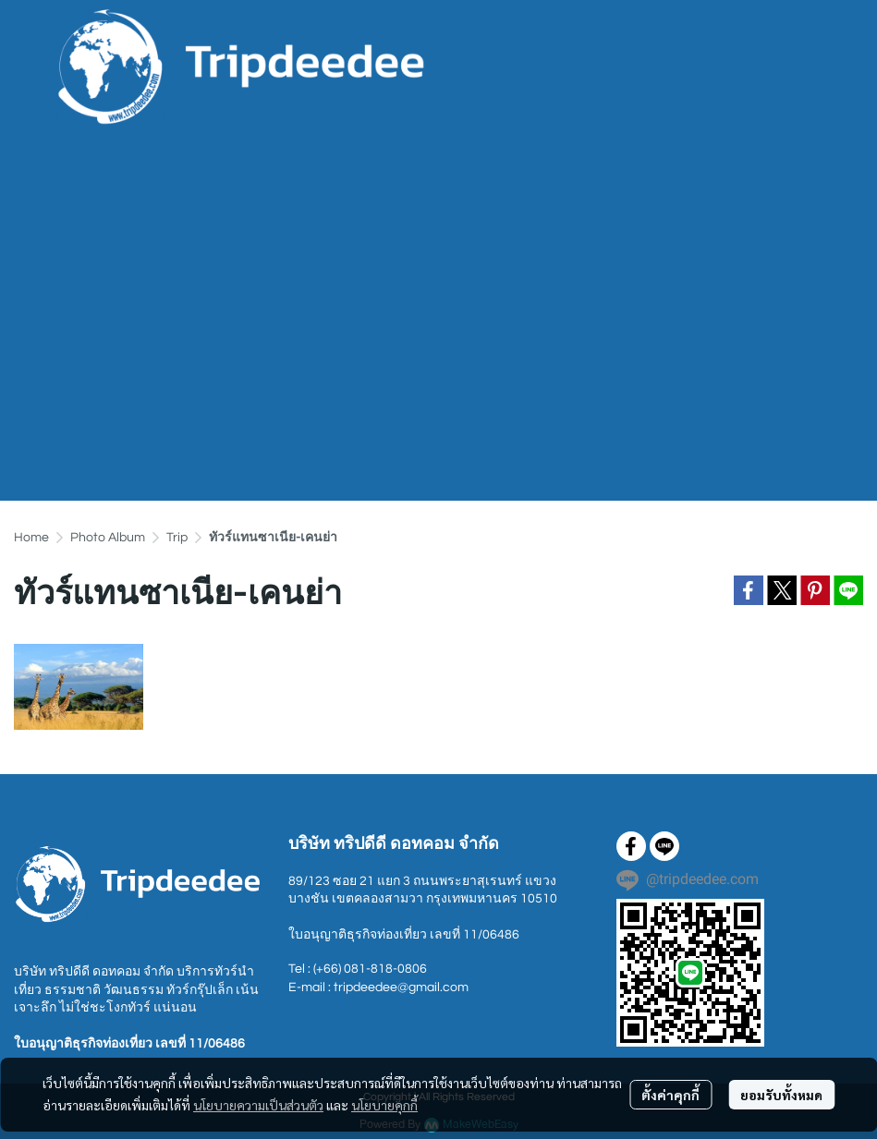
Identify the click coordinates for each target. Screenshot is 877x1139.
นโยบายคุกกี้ (384, 1105)
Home (31, 537)
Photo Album (107, 537)
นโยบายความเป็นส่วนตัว (258, 1105)
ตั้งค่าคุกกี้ (670, 1094)
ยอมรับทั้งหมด (781, 1094)
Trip (177, 537)
